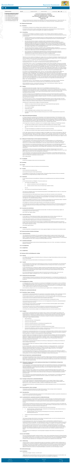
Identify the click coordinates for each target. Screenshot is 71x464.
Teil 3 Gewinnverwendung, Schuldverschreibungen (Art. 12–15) (16, 17)
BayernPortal (27, 459)
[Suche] (32, 8)
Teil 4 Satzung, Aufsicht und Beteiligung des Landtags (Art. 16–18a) (16, 18)
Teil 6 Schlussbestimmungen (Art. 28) (12, 20)
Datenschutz (44, 459)
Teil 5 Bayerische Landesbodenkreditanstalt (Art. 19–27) (15, 19)
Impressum (61, 459)
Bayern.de (10, 459)
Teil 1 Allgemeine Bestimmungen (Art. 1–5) (13, 14)
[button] (4, 13)
